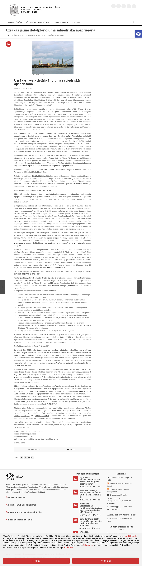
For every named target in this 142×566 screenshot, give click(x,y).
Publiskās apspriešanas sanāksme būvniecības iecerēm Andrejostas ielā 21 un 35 (90, 508)
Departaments (61, 22)
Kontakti (76, 22)
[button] (138, 34)
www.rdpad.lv (28, 166)
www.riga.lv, (77, 184)
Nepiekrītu (106, 561)
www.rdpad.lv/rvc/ (52, 363)
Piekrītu (36, 561)
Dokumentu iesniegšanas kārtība (25, 512)
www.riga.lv (25, 401)
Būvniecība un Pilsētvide (38, 22)
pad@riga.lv (122, 495)
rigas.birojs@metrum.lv (56, 267)
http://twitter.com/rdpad (66, 418)
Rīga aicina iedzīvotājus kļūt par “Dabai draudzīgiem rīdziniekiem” (89, 480)
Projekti (18, 246)
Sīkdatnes (88, 545)
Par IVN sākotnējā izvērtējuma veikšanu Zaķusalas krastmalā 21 (90, 493)
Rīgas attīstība (15, 22)
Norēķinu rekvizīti (16, 497)
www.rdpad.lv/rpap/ (22, 416)
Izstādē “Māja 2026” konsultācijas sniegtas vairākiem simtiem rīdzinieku (90, 522)
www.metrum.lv (78, 243)
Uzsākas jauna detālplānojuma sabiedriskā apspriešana (47, 82)
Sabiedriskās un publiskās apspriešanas (57, 166)
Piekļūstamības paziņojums (21, 504)
